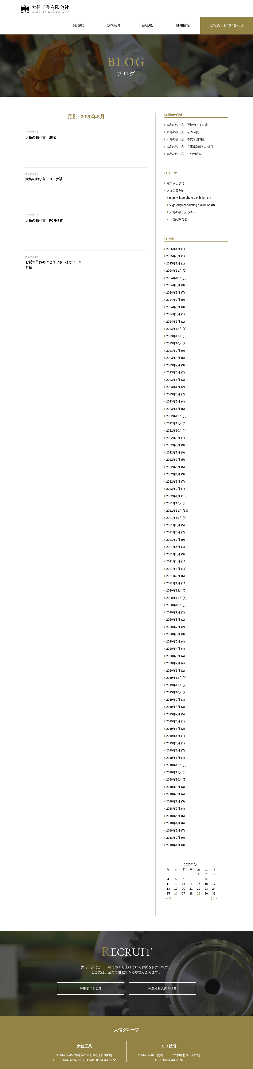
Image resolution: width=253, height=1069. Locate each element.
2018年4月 (173, 823)
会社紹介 (148, 25)
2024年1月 (173, 321)
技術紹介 (114, 25)
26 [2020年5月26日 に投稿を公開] (176, 893)
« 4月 (167, 898)
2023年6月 (173, 372)
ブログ (170, 190)
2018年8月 (173, 794)
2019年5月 (173, 728)
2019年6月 (173, 721)
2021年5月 (173, 554)
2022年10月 (174, 430)
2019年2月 (173, 750)
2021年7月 (173, 539)
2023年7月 (173, 365)
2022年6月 (173, 459)
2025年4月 (173, 249)
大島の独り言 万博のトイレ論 (187, 124)
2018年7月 (173, 801)
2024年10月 (174, 278)
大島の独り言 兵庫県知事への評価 (190, 146)
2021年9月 (173, 525)
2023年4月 (173, 387)
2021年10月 (174, 517)
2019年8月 (173, 706)
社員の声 (175, 219)
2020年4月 (173, 648)
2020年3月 (173, 656)
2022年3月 (173, 481)
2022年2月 (173, 488)
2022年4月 (173, 474)
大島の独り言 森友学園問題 (185, 139)
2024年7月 (173, 299)
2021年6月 (173, 547)
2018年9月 (173, 787)
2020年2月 (173, 663)
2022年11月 (174, 423)
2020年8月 (173, 619)
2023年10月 (174, 343)
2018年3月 (173, 830)
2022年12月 (174, 416)
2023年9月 (173, 350)
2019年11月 (174, 685)
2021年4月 (173, 561)
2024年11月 (174, 270)
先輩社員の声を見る (162, 988)
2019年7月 (173, 714)
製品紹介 (79, 25)
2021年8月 (173, 532)
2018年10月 (174, 779)
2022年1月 (173, 496)
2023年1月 (173, 408)
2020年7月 (173, 627)
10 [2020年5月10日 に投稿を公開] (213, 879)
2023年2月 (173, 401)
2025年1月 (173, 263)
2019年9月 (173, 699)
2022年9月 (173, 438)
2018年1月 (173, 845)
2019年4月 (173, 736)
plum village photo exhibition (187, 197)
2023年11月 (174, 336)
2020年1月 (173, 670)
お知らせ (172, 183)
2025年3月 (173, 256)
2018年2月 (173, 837)
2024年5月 (173, 314)
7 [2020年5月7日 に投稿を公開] (191, 879)
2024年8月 (173, 292)
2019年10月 (174, 692)
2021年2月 (173, 576)
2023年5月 (173, 379)
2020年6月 (173, 634)
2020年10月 (174, 605)
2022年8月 (173, 445)
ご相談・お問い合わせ (227, 25)
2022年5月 (173, 467)
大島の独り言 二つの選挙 (184, 154)
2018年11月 (174, 772)
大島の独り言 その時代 (182, 132)
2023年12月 (174, 328)
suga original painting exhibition (189, 205)
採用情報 (183, 25)
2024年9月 (173, 285)
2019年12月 (174, 677)
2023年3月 (173, 394)
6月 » (214, 898)
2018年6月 (173, 808)
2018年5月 (173, 816)
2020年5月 (173, 641)
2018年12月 (174, 765)
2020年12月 (174, 590)
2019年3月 (173, 743)
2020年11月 (174, 598)
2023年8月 (173, 357)
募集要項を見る (91, 988)
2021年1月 (173, 583)
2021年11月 (174, 510)
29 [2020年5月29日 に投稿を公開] (198, 893)
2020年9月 (173, 612)
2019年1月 (173, 757)
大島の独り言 (178, 212)
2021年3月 (173, 568)
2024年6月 (173, 307)
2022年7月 (173, 452)
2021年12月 (174, 503)
